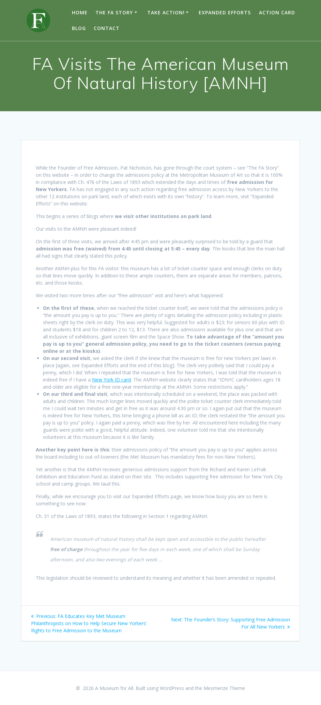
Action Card (277, 12)
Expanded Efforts (225, 12)
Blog (79, 28)
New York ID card (111, 379)
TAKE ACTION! (166, 12)
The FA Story (114, 12)
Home (80, 12)
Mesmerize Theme (224, 688)
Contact (107, 28)
